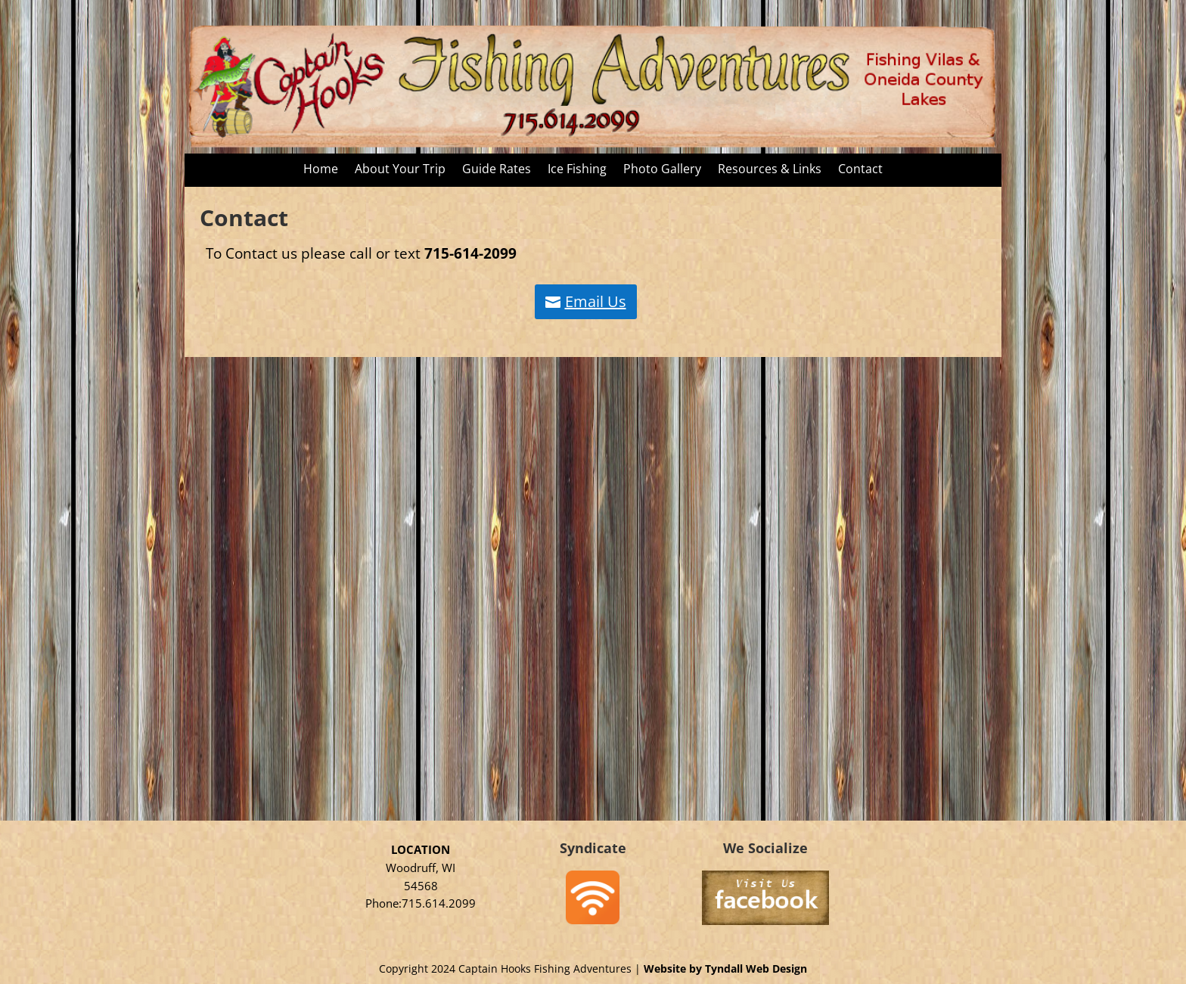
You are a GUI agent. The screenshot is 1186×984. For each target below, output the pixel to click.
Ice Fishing (577, 170)
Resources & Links (769, 170)
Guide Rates (496, 170)
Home (320, 170)
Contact (860, 170)
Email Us (595, 301)
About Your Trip (400, 170)
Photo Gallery (662, 170)
